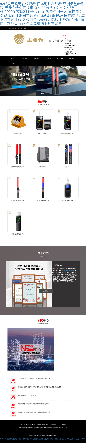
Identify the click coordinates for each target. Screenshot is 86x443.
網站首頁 (13, 58)
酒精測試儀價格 (48, 428)
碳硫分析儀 (64, 428)
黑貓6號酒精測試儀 (67, 133)
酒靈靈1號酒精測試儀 (42, 200)
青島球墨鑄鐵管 (57, 428)
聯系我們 (26, 63)
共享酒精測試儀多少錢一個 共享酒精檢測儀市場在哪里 (34, 379)
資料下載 (62, 58)
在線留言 (13, 63)
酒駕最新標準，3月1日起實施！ (27, 395)
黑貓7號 (66, 167)
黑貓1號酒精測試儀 (18, 234)
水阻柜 (42, 428)
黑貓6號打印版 (42, 133)
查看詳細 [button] (46, 291)
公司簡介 (26, 58)
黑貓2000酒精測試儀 (67, 200)
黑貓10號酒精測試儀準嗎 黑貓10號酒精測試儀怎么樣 (34, 412)
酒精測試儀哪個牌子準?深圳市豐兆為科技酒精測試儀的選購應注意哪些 (39, 387)
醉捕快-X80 (42, 167)
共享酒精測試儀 (17, 133)
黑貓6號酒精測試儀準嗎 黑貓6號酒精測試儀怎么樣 (33, 404)
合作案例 (50, 58)
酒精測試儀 (22, 428)
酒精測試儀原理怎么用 (31, 428)
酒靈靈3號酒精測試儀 (17, 200)
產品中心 (38, 58)
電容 (38, 428)
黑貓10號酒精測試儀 (17, 167)
